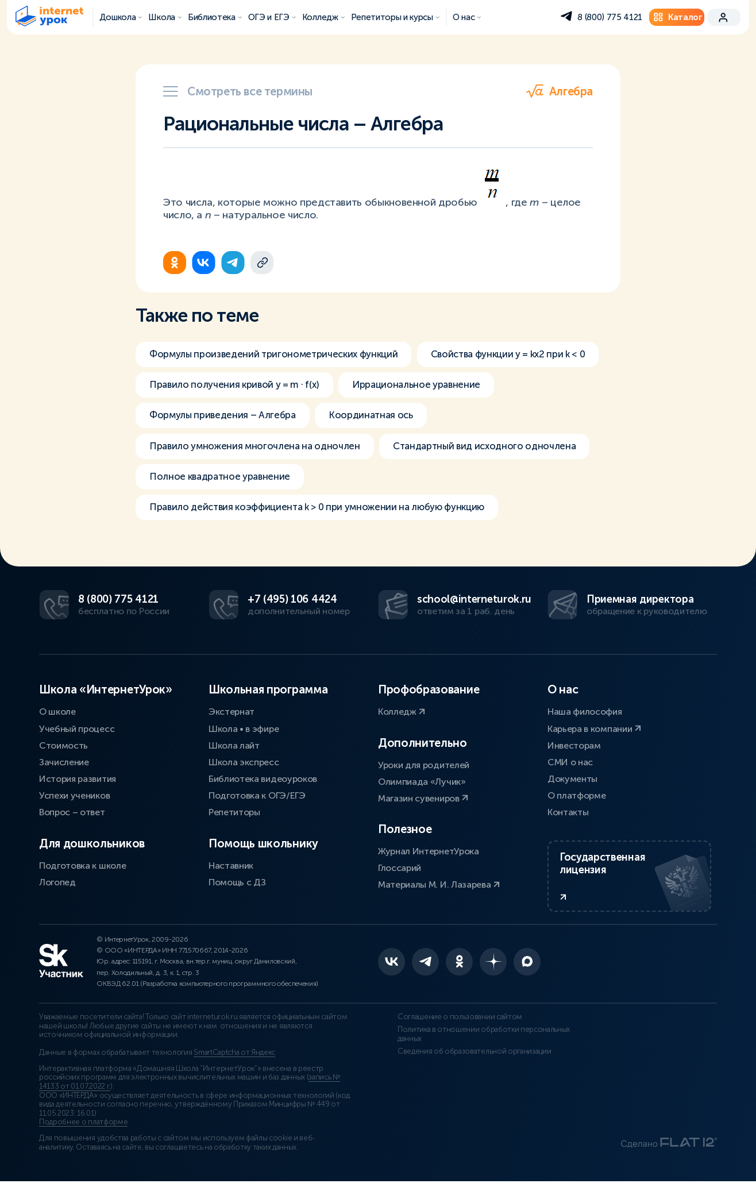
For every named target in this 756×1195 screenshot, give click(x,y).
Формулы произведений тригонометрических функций (282, 354)
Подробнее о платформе (83, 1136)
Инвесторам (574, 748)
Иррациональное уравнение (218, 419)
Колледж (401, 715)
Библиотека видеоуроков (263, 782)
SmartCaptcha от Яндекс (234, 1066)
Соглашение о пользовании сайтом (440, 1030)
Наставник (231, 868)
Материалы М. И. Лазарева (439, 888)
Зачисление (64, 765)
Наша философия (584, 715)
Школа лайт (234, 748)
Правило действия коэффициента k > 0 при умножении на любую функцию (331, 515)
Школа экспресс (244, 765)
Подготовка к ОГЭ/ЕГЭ (257, 799)
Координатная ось (194, 451)
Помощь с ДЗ (237, 886)
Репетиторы (234, 815)
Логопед (57, 886)
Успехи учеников (74, 799)
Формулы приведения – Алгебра (399, 419)
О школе (57, 715)
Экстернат (231, 715)
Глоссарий (399, 871)
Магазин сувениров (423, 802)
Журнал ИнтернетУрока (428, 854)
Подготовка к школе (82, 868)
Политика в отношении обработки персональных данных (464, 1047)
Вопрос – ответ (72, 815)
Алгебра (559, 91)
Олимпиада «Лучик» (422, 784)
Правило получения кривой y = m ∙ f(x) (445, 386)
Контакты (567, 815)
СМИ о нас (570, 765)
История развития (77, 782)
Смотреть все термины (238, 91)
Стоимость (63, 748)
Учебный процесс (76, 732)
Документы (572, 782)
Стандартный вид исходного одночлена (247, 483)
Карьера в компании (594, 732)
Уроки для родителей (423, 768)
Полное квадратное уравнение (456, 483)
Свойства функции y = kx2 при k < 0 (234, 386)
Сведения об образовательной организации (455, 1064)
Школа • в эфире (244, 732)
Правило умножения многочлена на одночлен (386, 451)
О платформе (576, 799)
